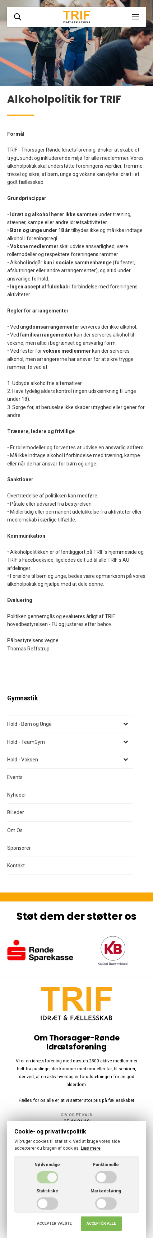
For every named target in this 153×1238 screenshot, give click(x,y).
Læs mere (91, 1148)
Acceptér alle (101, 1223)
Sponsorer (19, 848)
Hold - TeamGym (26, 742)
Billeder (15, 812)
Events (15, 777)
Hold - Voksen (22, 759)
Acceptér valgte (54, 1223)
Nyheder (16, 795)
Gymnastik (22, 698)
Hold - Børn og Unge (29, 724)
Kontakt (16, 865)
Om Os (15, 830)
